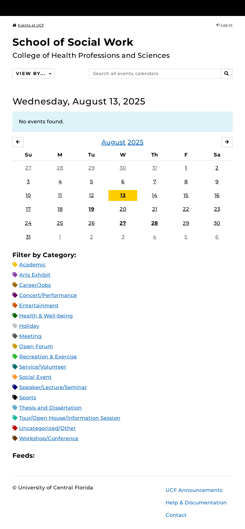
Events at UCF (28, 25)
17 (28, 209)
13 (123, 195)
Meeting (30, 336)
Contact (176, 515)
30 (123, 168)
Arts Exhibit (34, 275)
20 (123, 209)
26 (91, 223)
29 (91, 168)
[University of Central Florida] (55, 8)
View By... (31, 73)
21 (154, 209)
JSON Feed (86, 455)
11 (60, 195)
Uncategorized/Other (47, 428)
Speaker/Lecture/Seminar (53, 387)
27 (28, 168)
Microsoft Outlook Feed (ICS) (53, 455)
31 (154, 168)
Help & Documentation (196, 503)
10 (28, 195)
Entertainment (39, 306)
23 (217, 209)
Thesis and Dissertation (50, 408)
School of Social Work (73, 42)
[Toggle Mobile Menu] (231, 7)
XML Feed (75, 455)
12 (91, 195)
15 (186, 195)
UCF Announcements (194, 490)
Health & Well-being (46, 316)
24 (28, 223)
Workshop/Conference (48, 438)
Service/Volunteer (42, 367)
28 (60, 168)
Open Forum (36, 346)
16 (216, 195)
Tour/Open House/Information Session (69, 418)
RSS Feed (64, 455)
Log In (224, 25)
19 (91, 209)
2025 (136, 142)
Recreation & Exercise (48, 357)
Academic (32, 265)
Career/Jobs (35, 285)
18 (60, 209)
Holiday (29, 326)
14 (154, 195)
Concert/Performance (48, 295)
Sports (27, 398)
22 (186, 209)
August (113, 142)
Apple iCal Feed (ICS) (42, 455)
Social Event (35, 377)
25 (60, 223)
